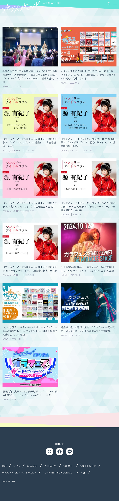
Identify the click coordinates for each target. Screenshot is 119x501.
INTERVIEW (50, 465)
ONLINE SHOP (88, 465)
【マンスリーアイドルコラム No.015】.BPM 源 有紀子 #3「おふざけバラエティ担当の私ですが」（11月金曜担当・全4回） (88, 142)
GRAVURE (32, 465)
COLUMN (68, 465)
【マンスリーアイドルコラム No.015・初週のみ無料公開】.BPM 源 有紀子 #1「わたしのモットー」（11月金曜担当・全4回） (88, 206)
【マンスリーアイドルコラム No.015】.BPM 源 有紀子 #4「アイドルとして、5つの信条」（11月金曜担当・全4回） (30, 142)
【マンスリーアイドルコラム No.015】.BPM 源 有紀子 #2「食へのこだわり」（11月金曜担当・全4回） (30, 204)
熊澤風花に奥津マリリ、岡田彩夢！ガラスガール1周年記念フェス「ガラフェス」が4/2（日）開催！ (30, 393)
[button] (115, 3)
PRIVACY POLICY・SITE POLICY (19, 472)
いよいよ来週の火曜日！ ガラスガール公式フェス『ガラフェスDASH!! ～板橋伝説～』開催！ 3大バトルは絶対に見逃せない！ (88, 74)
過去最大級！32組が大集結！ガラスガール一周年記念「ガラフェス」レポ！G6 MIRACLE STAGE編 (88, 329)
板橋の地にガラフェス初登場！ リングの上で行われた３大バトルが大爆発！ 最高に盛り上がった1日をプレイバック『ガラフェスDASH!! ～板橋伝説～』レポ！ (30, 76)
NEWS (16, 465)
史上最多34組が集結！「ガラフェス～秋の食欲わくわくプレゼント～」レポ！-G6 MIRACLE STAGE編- (88, 268)
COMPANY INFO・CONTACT (58, 472)
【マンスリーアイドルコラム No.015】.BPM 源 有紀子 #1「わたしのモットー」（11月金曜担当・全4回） (30, 268)
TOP (4, 465)
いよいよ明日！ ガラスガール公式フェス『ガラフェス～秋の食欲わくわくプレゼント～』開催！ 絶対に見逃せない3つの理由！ (30, 330)
